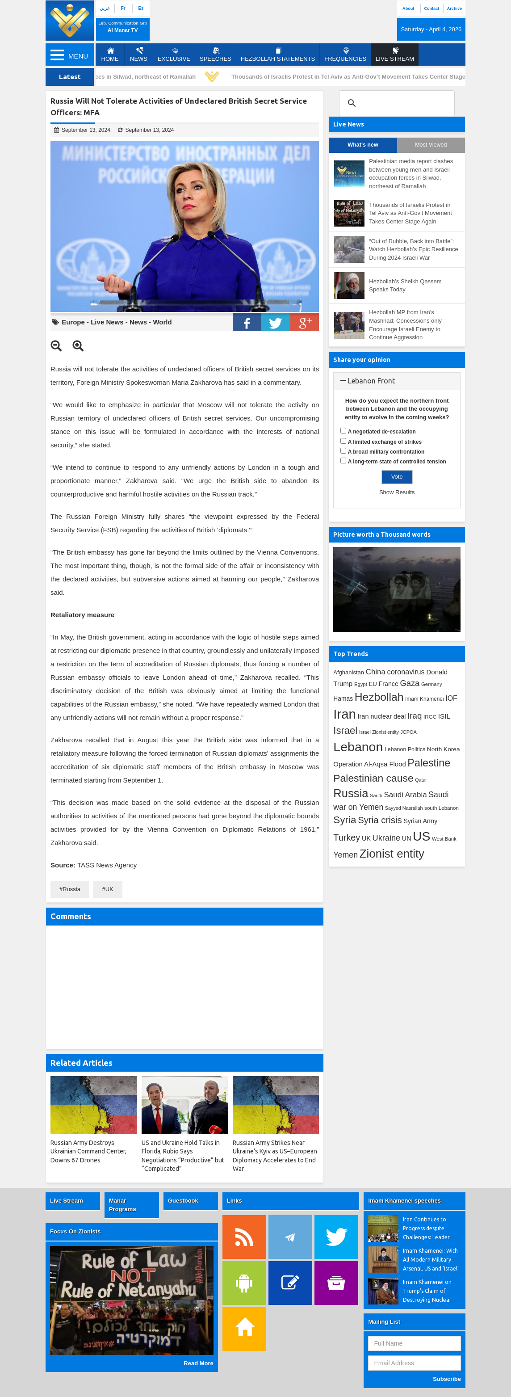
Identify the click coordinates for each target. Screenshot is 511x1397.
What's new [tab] (363, 145)
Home (110, 54)
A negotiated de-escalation (382, 432)
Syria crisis (380, 820)
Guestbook (183, 1200)
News (138, 54)
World (162, 322)
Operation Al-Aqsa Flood (369, 764)
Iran (344, 714)
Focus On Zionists (75, 1231)
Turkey (346, 837)
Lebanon (358, 747)
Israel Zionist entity (379, 732)
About (408, 8)
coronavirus (406, 672)
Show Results (397, 492)
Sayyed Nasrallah (404, 808)
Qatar (421, 780)
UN (406, 838)
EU (373, 684)
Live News (107, 322)
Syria (344, 819)
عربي (105, 8)
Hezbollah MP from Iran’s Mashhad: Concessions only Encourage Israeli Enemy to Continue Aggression (405, 325)
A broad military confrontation (386, 452)
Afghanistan (348, 672)
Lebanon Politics (405, 749)
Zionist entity (392, 853)
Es (140, 8)
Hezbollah (379, 697)
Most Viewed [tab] (431, 145)
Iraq (414, 715)
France (388, 683)
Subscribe (447, 1379)
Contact (431, 8)
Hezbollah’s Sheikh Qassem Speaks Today (405, 285)
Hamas (343, 698)
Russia (71, 889)
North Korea (443, 749)
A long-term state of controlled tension (397, 462)
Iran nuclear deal (382, 716)
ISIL (444, 716)
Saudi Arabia (405, 795)
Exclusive (174, 54)
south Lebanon (441, 808)
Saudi (376, 795)
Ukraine (387, 837)
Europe (73, 322)
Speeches (215, 54)
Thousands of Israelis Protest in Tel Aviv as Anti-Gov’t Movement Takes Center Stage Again (361, 76)
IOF (451, 698)
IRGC (429, 717)
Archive (454, 8)
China (375, 672)
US (421, 836)
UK (109, 889)
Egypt (360, 684)
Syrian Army (420, 821)
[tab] (397, 381)
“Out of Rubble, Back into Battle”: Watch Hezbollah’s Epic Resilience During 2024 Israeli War (413, 249)
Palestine (428, 763)
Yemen (345, 854)
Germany (431, 684)
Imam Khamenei (424, 699)
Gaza (409, 683)
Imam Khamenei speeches (404, 1200)
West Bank (444, 839)
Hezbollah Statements (278, 54)
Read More (198, 1363)
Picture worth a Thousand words (382, 534)
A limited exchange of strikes (385, 442)
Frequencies (345, 54)
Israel (345, 730)
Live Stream (66, 1200)
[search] (395, 103)
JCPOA (408, 732)
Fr (123, 8)
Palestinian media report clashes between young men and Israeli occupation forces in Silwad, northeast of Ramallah (411, 173)
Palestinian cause (373, 778)
